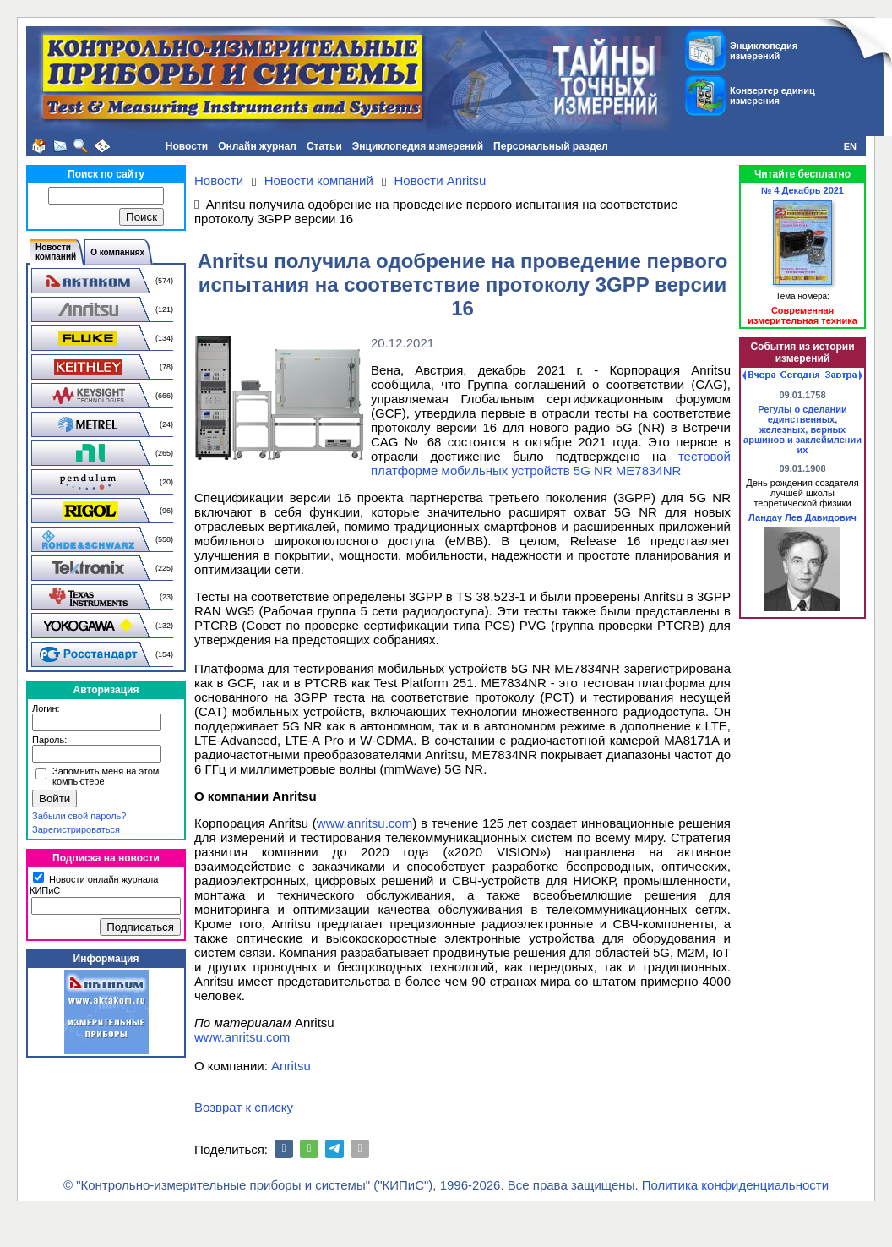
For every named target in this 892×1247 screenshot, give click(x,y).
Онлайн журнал (257, 146)
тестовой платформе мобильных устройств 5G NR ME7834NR (551, 463)
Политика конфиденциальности (735, 1185)
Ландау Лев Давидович (802, 517)
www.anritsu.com (364, 823)
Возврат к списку (243, 1107)
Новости (187, 146)
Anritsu (291, 1065)
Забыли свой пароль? (79, 816)
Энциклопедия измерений (417, 146)
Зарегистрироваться (76, 829)
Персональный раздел (550, 146)
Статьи (324, 146)
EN (850, 146)
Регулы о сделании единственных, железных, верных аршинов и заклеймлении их (802, 429)
